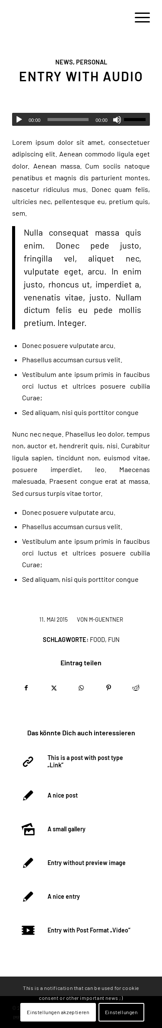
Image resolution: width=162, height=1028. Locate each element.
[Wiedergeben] (19, 119)
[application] (81, 119)
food (97, 639)
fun (114, 639)
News (64, 62)
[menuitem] (138, 17)
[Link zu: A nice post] (80, 795)
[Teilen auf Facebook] (26, 687)
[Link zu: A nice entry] (80, 897)
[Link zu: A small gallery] (80, 829)
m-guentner (106, 619)
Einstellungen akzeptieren (58, 1012)
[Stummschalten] (117, 119)
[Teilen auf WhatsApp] (81, 687)
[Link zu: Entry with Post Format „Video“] (80, 930)
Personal (91, 62)
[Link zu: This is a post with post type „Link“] (80, 762)
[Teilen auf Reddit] (136, 687)
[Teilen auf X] (53, 687)
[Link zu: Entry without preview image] (80, 863)
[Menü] (138, 17)
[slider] (68, 119)
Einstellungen (121, 1012)
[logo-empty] (67, 17)
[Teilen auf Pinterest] (108, 687)
